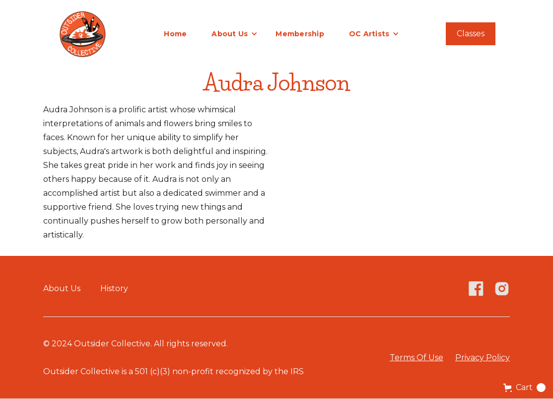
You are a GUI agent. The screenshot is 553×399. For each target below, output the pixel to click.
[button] (235, 33)
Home (175, 33)
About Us (61, 288)
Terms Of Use (416, 357)
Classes (470, 33)
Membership (300, 33)
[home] (82, 33)
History (114, 288)
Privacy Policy (482, 357)
